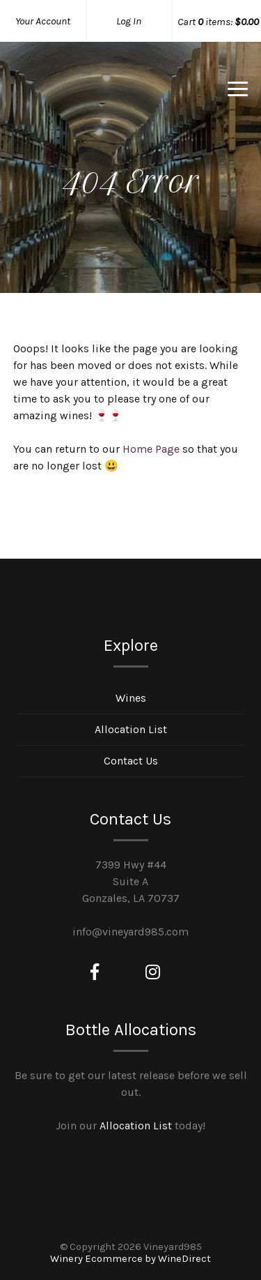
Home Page (151, 448)
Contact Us (131, 760)
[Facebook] (95, 972)
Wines (131, 698)
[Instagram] (153, 972)
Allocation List (131, 729)
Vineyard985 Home (86, 93)
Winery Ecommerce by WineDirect (130, 1259)
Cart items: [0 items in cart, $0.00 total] (218, 21)
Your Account (42, 21)
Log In (128, 21)
